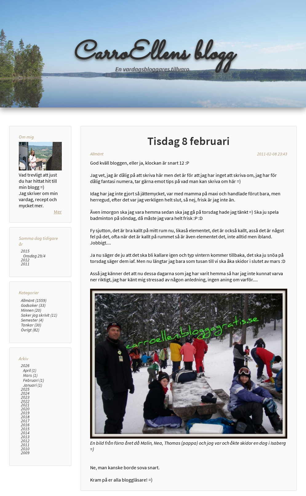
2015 (25, 251)
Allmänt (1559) (33, 300)
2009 (25, 453)
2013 (25, 437)
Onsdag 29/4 (34, 256)
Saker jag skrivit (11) (39, 315)
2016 (25, 425)
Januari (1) (32, 385)
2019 (25, 413)
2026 (25, 366)
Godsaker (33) (33, 305)
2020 (25, 409)
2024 (25, 393)
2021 (25, 405)
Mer (58, 212)
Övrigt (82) (30, 330)
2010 (25, 449)
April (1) (29, 370)
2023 (25, 397)
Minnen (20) (31, 310)
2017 (25, 421)
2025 (25, 389)
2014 (25, 433)
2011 (25, 264)
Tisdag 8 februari (188, 141)
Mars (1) (30, 375)
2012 (25, 260)
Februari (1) (33, 380)
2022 (25, 401)
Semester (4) (32, 320)
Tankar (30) (31, 325)
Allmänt (97, 154)
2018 (25, 417)
